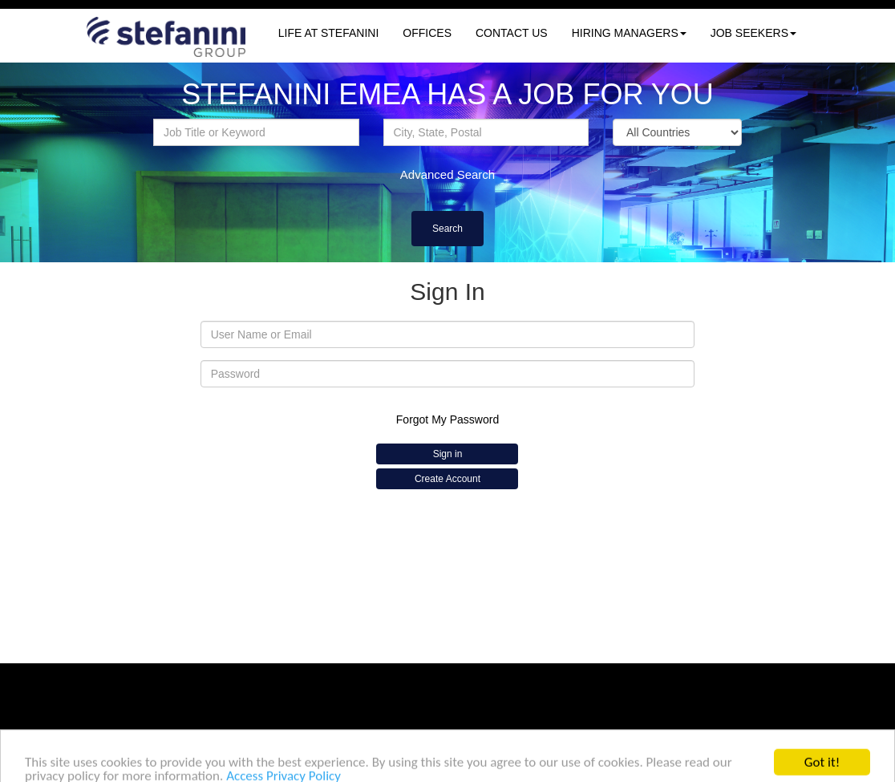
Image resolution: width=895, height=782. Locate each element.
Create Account (447, 478)
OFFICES (427, 32)
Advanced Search (447, 174)
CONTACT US (512, 32)
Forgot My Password (447, 419)
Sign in (448, 454)
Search (447, 228)
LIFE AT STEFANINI (328, 32)
